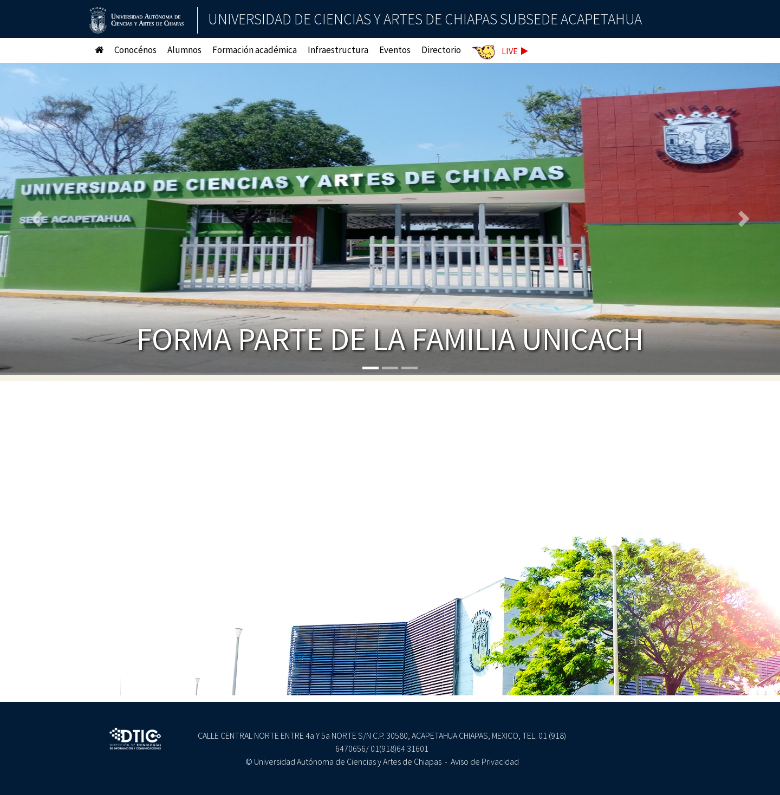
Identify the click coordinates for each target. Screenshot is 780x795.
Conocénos (135, 50)
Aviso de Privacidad (485, 761)
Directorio (441, 50)
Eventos (395, 50)
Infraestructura (338, 50)
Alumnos (184, 50)
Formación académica (254, 50)
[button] (39, 219)
